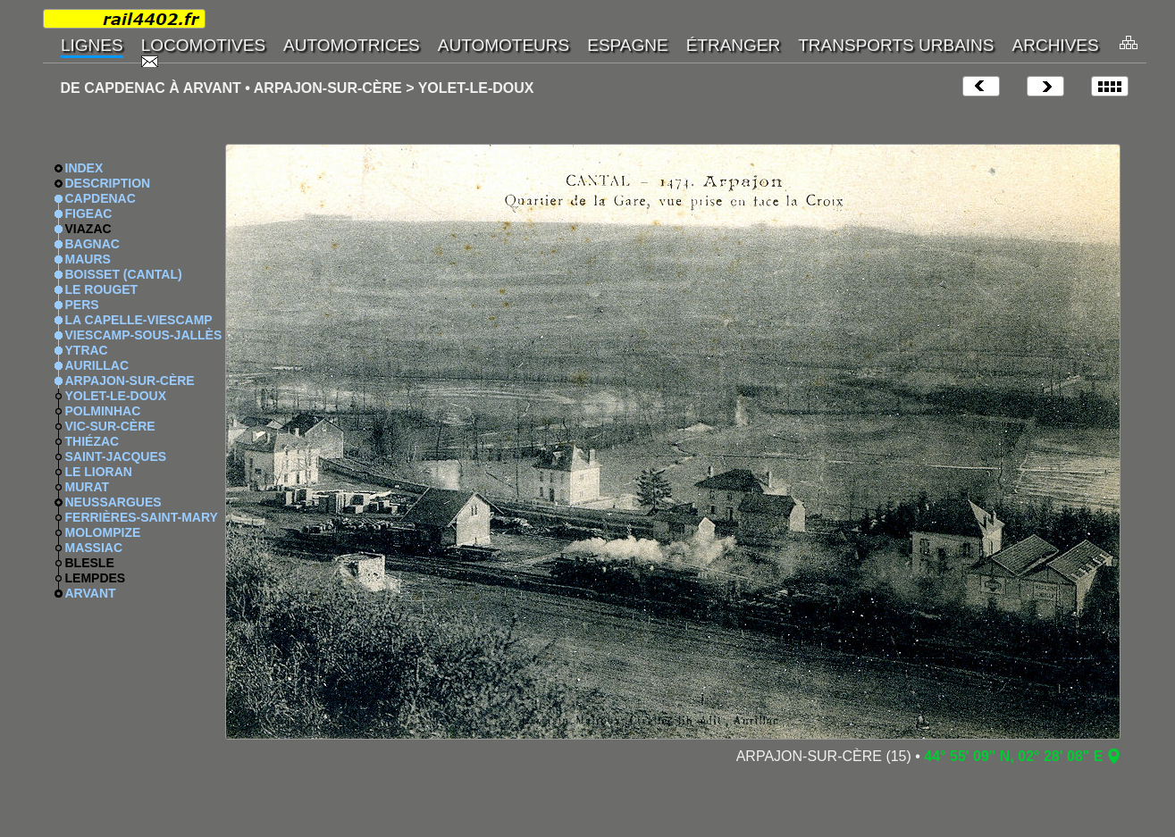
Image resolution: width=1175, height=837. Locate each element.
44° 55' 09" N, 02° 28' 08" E (1013, 756)
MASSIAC (94, 547)
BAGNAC (92, 244)
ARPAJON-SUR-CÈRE (130, 380)
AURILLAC (97, 365)
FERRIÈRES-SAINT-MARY (141, 517)
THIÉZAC (92, 441)
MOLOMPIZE (103, 532)
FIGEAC (89, 213)
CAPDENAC (100, 198)
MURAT (87, 487)
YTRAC (86, 350)
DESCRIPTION (108, 183)
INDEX (84, 168)
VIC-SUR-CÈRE (110, 426)
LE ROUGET (101, 289)
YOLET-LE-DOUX (116, 396)
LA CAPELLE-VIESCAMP (139, 320)
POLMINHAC (103, 411)
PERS (82, 304)
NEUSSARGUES (113, 502)
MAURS (88, 259)
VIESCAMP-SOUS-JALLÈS (143, 335)
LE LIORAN (98, 472)
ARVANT (90, 593)
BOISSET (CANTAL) (123, 274)
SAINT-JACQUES (116, 456)
